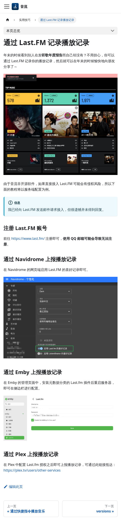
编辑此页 (13, 486)
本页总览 (13, 30)
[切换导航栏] (6, 6)
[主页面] (7, 20)
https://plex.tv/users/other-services (31, 470)
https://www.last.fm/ (28, 238)
